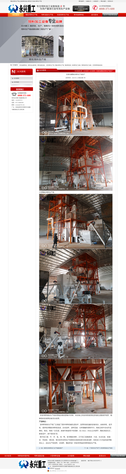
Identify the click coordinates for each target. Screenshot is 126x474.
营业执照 (57, 469)
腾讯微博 (81, 1)
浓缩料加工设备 (76, 65)
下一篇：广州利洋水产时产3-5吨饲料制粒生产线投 (98, 448)
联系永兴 (110, 1)
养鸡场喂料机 (79, 15)
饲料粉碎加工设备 (86, 65)
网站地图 (103, 1)
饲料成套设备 (41, 65)
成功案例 (94, 15)
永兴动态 (16, 82)
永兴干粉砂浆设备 (110, 15)
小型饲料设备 (55, 456)
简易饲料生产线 (63, 15)
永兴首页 (15, 15)
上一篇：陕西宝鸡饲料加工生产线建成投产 (51, 448)
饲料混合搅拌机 (32, 65)
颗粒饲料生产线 (31, 15)
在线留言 (95, 1)
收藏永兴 (88, 1)
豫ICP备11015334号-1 (94, 461)
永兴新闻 (16, 78)
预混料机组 (68, 65)
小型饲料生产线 (50, 65)
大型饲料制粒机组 (97, 65)
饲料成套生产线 (47, 15)
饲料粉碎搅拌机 (24, 456)
